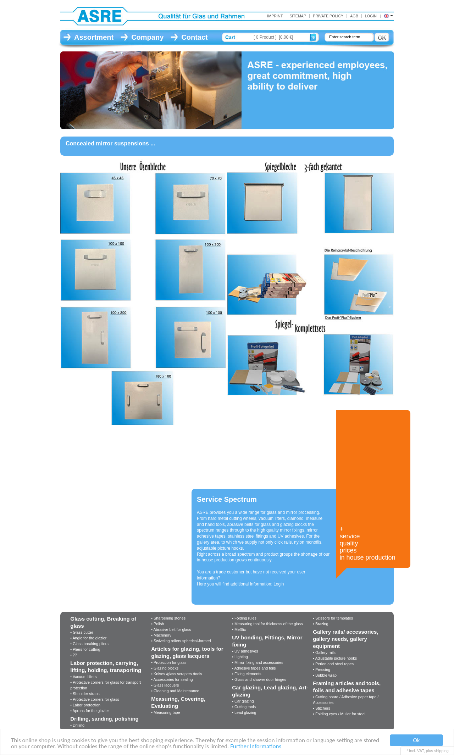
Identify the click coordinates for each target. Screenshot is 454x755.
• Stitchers (321, 708)
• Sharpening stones (168, 618)
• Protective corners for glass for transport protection (105, 685)
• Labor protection (85, 705)
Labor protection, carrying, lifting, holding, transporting (105, 666)
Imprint (275, 16)
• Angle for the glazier (88, 638)
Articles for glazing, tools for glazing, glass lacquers (187, 652)
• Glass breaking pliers (89, 644)
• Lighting (240, 657)
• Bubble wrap (325, 675)
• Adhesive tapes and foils (254, 668)
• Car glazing (243, 701)
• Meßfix (239, 629)
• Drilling (77, 725)
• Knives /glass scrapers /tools (176, 674)
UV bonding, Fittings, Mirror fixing (267, 641)
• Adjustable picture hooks (335, 658)
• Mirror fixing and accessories (257, 662)
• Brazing (320, 624)
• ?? (73, 655)
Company (147, 37)
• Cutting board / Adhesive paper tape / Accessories (345, 700)
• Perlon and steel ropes (333, 664)
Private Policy (328, 16)
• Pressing (321, 669)
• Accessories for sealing (172, 679)
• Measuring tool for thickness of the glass (267, 624)
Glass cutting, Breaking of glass (103, 622)
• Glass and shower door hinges (259, 679)
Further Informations (255, 746)
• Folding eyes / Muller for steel (339, 714)
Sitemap (297, 16)
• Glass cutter (81, 632)
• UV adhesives (245, 651)
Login (371, 16)
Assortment (94, 37)
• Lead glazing (244, 712)
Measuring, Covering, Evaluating (178, 702)
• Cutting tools (244, 707)
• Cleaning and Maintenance (175, 691)
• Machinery (161, 635)
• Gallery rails (324, 652)
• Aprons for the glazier (89, 711)
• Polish (157, 624)
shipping (441, 751)
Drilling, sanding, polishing (104, 719)
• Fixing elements (246, 674)
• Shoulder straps (84, 694)
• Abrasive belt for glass (171, 629)
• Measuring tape (165, 712)
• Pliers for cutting (85, 649)
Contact (194, 37)
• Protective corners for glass (94, 699)
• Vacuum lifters (83, 676)
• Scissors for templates (333, 618)
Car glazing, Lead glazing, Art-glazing (270, 691)
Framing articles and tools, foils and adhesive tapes (347, 686)
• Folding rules (244, 618)
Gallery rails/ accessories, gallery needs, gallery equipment (345, 639)
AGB (354, 16)
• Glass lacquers (165, 685)
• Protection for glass (168, 662)
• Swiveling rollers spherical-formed (181, 641)
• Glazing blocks (164, 668)
